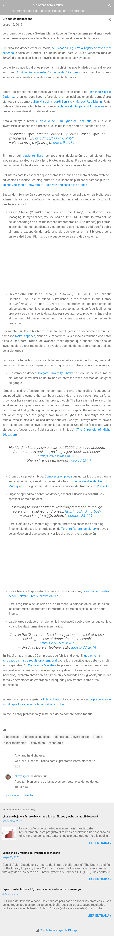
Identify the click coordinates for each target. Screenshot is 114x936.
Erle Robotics (52, 699)
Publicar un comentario (20, 795)
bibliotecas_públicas (36, 737)
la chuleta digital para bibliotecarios (80, 106)
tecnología (56, 743)
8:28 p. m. (21, 766)
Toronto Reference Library (79, 529)
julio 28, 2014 (80, 460)
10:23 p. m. (22, 787)
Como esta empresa (58, 476)
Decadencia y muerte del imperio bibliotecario (31, 852)
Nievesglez (22, 776)
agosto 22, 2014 (83, 647)
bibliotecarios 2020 (48, 5)
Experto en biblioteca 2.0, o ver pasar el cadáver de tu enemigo (41, 889)
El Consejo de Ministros (41, 665)
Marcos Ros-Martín (88, 101)
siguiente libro (33, 155)
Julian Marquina (41, 101)
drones (97, 737)
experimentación (15, 743)
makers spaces (25, 336)
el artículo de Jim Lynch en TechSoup (63, 121)
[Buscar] (110, 6)
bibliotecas (11, 737)
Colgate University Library (56, 373)
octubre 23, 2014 (81, 516)
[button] (110, 19)
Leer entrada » (100, 843)
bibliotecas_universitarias (71, 737)
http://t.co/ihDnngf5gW (83, 511)
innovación (37, 743)
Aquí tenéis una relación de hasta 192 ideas (48, 72)
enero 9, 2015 (63, 142)
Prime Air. (103, 486)
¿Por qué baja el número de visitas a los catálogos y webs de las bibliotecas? (50, 816)
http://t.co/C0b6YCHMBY (54, 138)
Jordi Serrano (63, 101)
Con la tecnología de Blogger (57, 930)
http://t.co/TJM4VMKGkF (57, 456)
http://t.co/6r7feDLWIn (57, 643)
